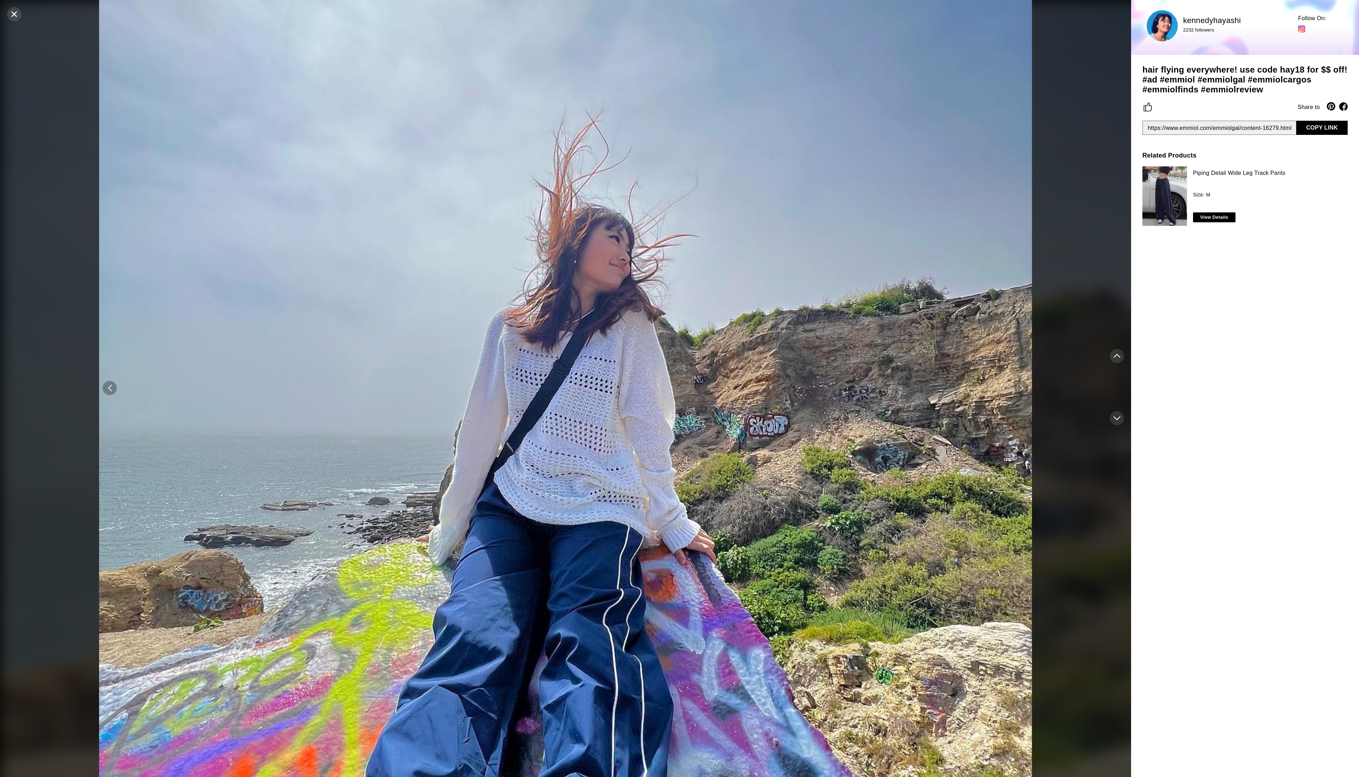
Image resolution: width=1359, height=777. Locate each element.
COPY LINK (1322, 128)
